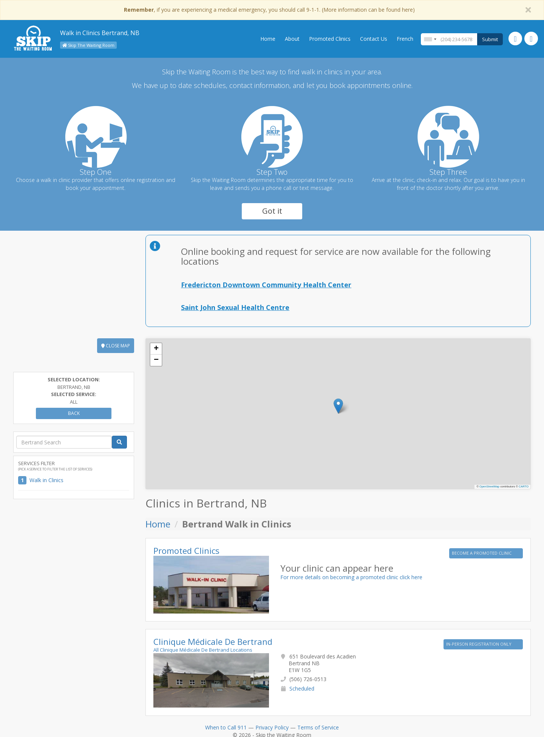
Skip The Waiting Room (88, 45)
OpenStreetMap (489, 486)
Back (74, 413)
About (292, 38)
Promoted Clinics (330, 38)
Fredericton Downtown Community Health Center (266, 284)
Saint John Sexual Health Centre (235, 307)
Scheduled (301, 688)
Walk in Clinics (46, 480)
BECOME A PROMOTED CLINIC (482, 553)
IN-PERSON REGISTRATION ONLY (479, 644)
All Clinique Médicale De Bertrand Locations (202, 649)
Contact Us (373, 38)
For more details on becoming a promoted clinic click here (351, 577)
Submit (490, 39)
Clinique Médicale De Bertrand (212, 641)
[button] (338, 406)
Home (267, 38)
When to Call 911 (226, 727)
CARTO (524, 486)
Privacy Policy (272, 727)
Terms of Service (318, 727)
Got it (272, 211)
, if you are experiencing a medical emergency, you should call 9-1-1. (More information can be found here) (269, 9)
